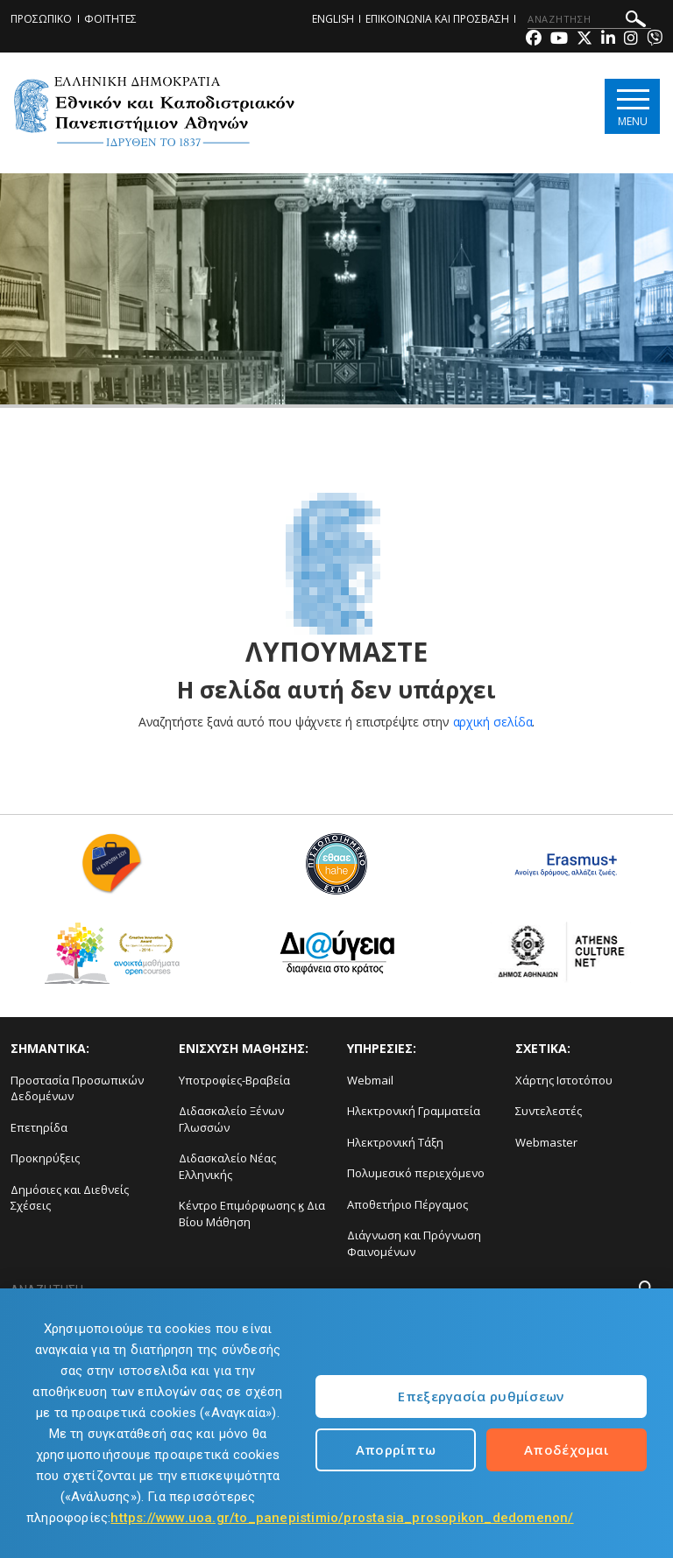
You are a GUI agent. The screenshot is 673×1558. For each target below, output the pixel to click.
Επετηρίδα (39, 1127)
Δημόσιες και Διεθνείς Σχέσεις (70, 1198)
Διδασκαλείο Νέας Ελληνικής (227, 1166)
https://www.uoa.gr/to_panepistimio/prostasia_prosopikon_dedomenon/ (341, 1518)
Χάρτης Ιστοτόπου (564, 1080)
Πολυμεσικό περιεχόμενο (416, 1173)
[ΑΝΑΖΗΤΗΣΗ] (589, 19)
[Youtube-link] (559, 39)
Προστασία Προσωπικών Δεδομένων (77, 1088)
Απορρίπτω (396, 1449)
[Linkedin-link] (608, 39)
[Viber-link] (654, 39)
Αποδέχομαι (566, 1449)
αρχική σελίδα (493, 721)
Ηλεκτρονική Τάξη (395, 1142)
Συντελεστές (548, 1111)
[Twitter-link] (584, 39)
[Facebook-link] (534, 39)
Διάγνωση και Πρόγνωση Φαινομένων (414, 1243)
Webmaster (546, 1142)
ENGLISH (333, 18)
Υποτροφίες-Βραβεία (234, 1080)
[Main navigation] (632, 106)
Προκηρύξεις (45, 1158)
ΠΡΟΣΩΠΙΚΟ (41, 18)
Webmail (370, 1080)
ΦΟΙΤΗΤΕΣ (110, 18)
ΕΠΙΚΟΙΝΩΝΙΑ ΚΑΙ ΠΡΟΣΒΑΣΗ (437, 18)
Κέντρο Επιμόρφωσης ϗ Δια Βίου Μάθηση (252, 1213)
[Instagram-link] (631, 39)
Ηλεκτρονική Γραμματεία (413, 1111)
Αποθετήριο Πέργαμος (407, 1204)
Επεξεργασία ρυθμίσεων (480, 1396)
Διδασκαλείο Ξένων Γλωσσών (231, 1119)
